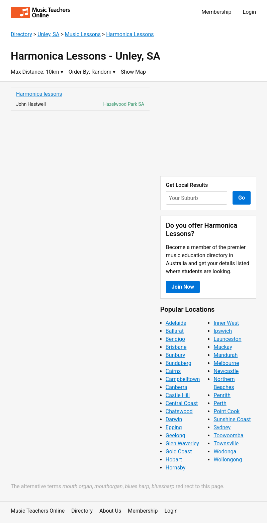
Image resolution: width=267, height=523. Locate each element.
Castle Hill (178, 395)
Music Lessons (83, 34)
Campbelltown (183, 379)
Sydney (222, 427)
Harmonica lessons (39, 94)
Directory (21, 34)
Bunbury (175, 355)
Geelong (175, 435)
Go (241, 198)
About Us (110, 511)
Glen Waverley (182, 443)
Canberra (176, 387)
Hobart (174, 459)
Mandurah (225, 355)
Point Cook (226, 411)
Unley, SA (48, 34)
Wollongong (227, 459)
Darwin (174, 419)
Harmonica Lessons (130, 34)
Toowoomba (228, 435)
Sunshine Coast (232, 419)
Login (249, 12)
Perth (219, 403)
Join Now (183, 287)
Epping (174, 427)
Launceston (227, 339)
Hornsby (176, 467)
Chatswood (179, 411)
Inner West (226, 323)
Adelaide (176, 323)
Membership (216, 12)
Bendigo (175, 339)
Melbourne (226, 363)
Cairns (173, 371)
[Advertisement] (208, 129)
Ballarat (175, 331)
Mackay (222, 347)
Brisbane (176, 347)
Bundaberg (178, 363)
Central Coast (182, 403)
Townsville (226, 443)
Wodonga (224, 451)
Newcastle (226, 371)
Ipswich (222, 331)
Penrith (222, 395)
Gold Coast (179, 451)
